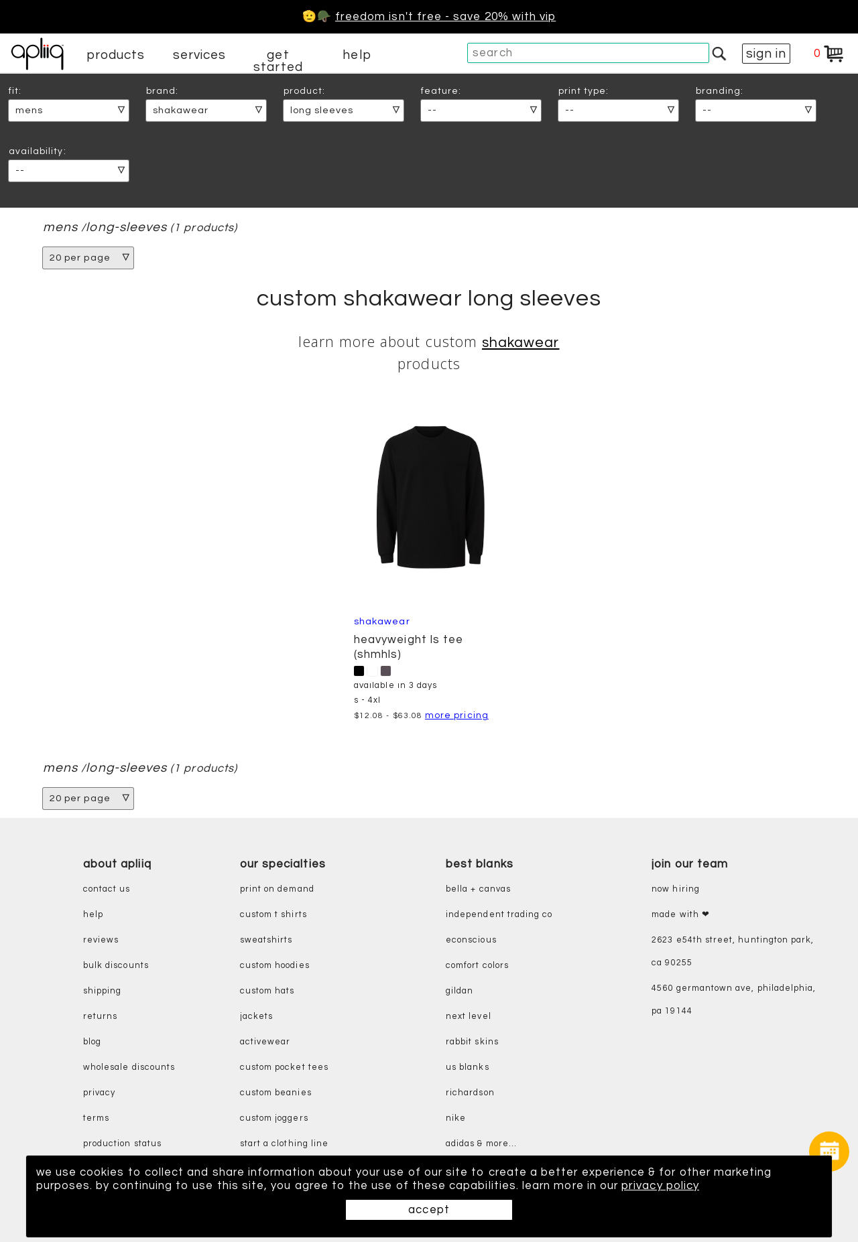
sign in (766, 53)
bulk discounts (116, 965)
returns (100, 1016)
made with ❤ (681, 914)
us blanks (467, 1067)
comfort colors (477, 965)
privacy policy (663, 1186)
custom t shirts (273, 914)
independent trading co (499, 914)
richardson (470, 1093)
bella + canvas (478, 889)
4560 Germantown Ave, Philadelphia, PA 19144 (734, 1000)
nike (456, 1118)
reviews (101, 940)
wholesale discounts (129, 1067)
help (357, 55)
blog (92, 1042)
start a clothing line (284, 1144)
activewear (265, 1042)
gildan (459, 991)
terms (96, 1118)
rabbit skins (472, 1042)
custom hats (267, 991)
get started (277, 61)
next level (468, 1016)
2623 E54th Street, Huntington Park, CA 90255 (733, 951)
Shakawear (521, 343)
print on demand (277, 889)
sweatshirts (266, 940)
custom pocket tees (284, 1067)
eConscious (471, 940)
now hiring (676, 889)
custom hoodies (275, 965)
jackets (256, 1016)
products (115, 55)
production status (122, 1144)
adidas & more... (481, 1144)
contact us (107, 889)
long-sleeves (126, 227)
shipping (102, 991)
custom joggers (274, 1118)
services (200, 55)
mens (60, 227)
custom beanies (276, 1093)
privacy (99, 1093)
